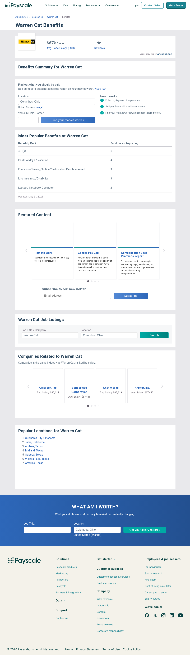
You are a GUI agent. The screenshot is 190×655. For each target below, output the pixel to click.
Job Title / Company (34, 330)
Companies (37, 17)
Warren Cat (52, 17)
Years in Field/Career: (31, 113)
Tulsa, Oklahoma (35, 442)
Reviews (99, 48)
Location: (23, 96)
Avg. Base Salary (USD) (61, 48)
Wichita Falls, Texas (37, 458)
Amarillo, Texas (34, 463)
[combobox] (56, 102)
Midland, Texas (34, 450)
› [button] (164, 250)
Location (86, 330)
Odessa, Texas (34, 454)
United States (21, 17)
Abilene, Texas (34, 446)
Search (154, 335)
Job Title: (29, 523)
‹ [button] (26, 250)
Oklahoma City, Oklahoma (40, 438)
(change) (38, 107)
